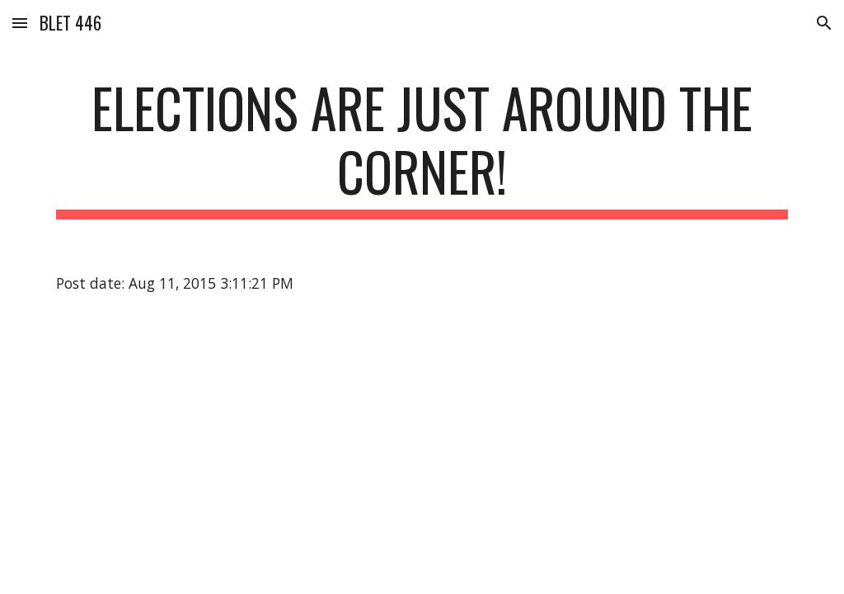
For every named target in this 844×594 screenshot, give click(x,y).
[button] (20, 22)
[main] (422, 147)
